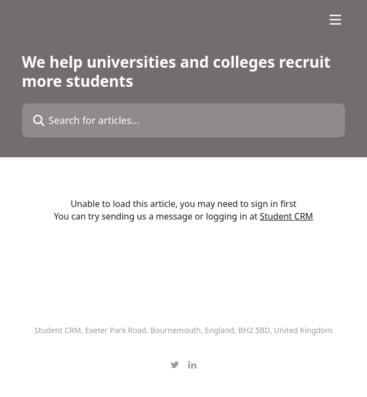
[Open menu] (335, 19)
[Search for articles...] (183, 120)
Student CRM (286, 216)
